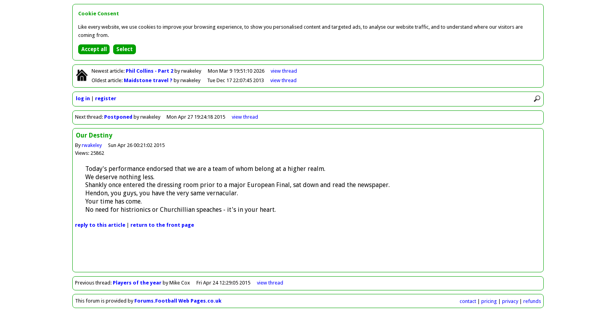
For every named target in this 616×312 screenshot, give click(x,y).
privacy (510, 301)
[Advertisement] (308, 254)
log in (83, 98)
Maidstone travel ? (149, 80)
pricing (489, 301)
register (105, 98)
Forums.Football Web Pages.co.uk (178, 301)
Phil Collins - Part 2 (150, 71)
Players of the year (137, 283)
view (284, 71)
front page (162, 225)
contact (468, 301)
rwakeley (92, 145)
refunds (532, 301)
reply (100, 225)
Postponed (118, 117)
